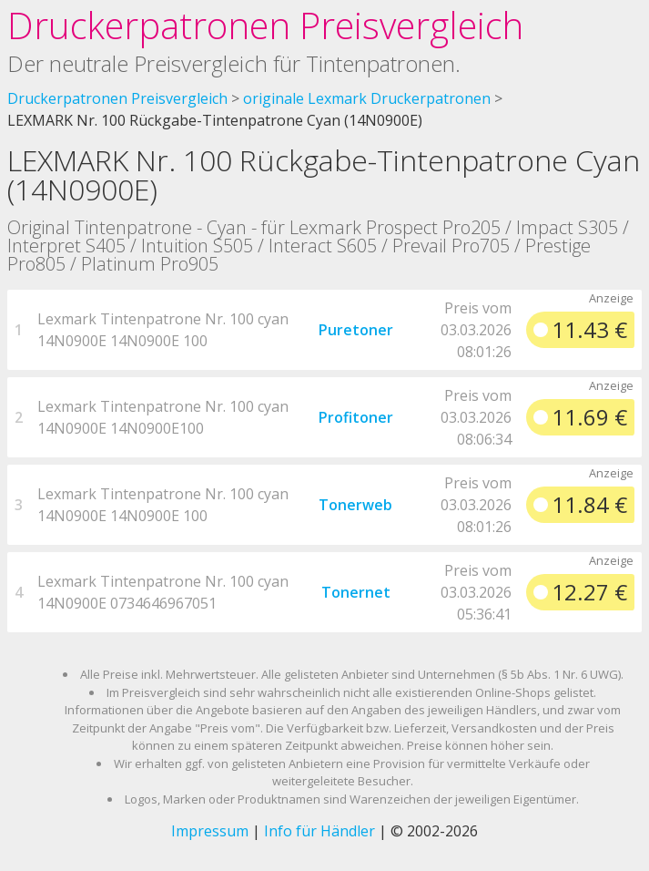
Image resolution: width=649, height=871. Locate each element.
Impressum (209, 831)
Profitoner (356, 417)
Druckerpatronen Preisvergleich (265, 25)
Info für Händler (319, 831)
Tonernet (355, 592)
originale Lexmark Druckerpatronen (367, 98)
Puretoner (356, 330)
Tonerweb (355, 505)
